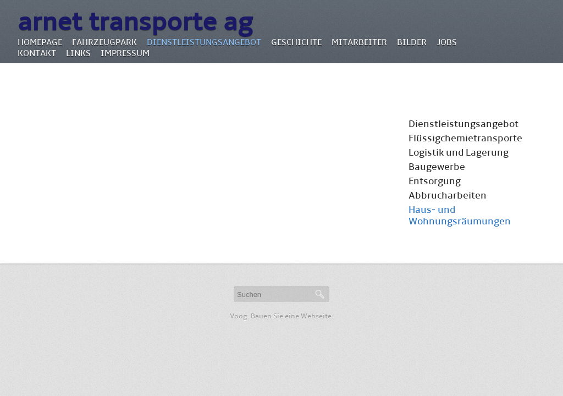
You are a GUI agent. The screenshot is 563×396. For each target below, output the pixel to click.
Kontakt (37, 53)
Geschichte (296, 42)
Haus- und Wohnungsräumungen (460, 215)
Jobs (447, 42)
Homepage (40, 42)
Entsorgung (435, 181)
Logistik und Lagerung (459, 152)
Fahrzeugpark (104, 42)
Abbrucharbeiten (448, 195)
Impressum (125, 53)
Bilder (412, 42)
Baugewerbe (437, 167)
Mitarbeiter (359, 42)
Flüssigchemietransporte (465, 138)
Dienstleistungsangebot (204, 42)
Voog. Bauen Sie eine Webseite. (281, 316)
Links (78, 53)
